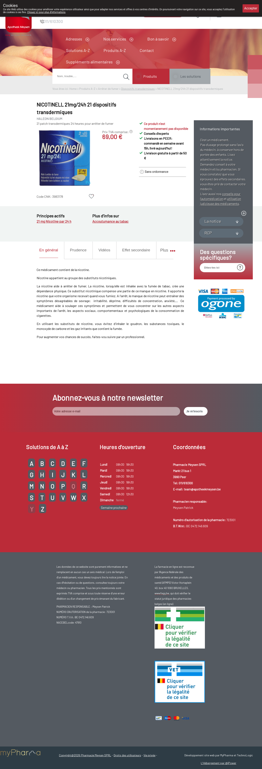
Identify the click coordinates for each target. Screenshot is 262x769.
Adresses (74, 38)
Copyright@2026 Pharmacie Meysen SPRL (85, 755)
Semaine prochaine (114, 507)
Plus (166, 250)
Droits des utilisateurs (127, 755)
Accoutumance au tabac (110, 221)
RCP (208, 273)
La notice (212, 261)
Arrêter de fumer (108, 88)
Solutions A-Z (78, 50)
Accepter (250, 8)
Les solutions (190, 76)
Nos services (114, 38)
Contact (147, 50)
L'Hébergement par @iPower (218, 763)
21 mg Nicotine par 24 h (54, 221)
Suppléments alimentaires (89, 61)
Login (229, 15)
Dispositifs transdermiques (138, 88)
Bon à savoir (158, 38)
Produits (150, 76)
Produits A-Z (115, 50)
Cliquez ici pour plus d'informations (46, 12)
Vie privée (149, 755)
